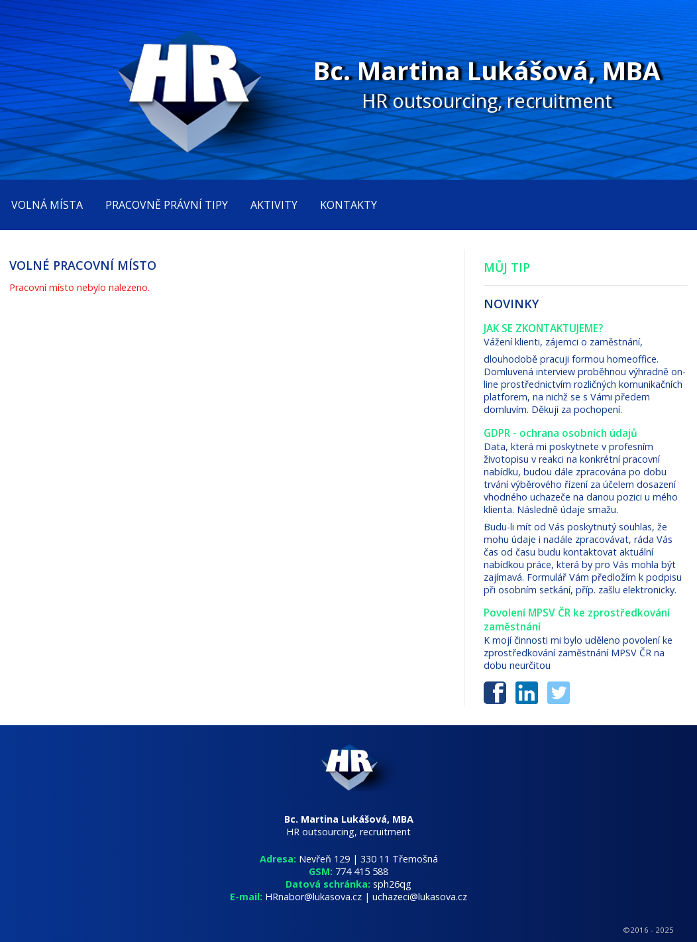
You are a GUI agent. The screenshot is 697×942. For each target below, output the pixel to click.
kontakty (348, 205)
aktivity (273, 205)
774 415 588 (361, 871)
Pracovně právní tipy (166, 205)
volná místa (47, 205)
